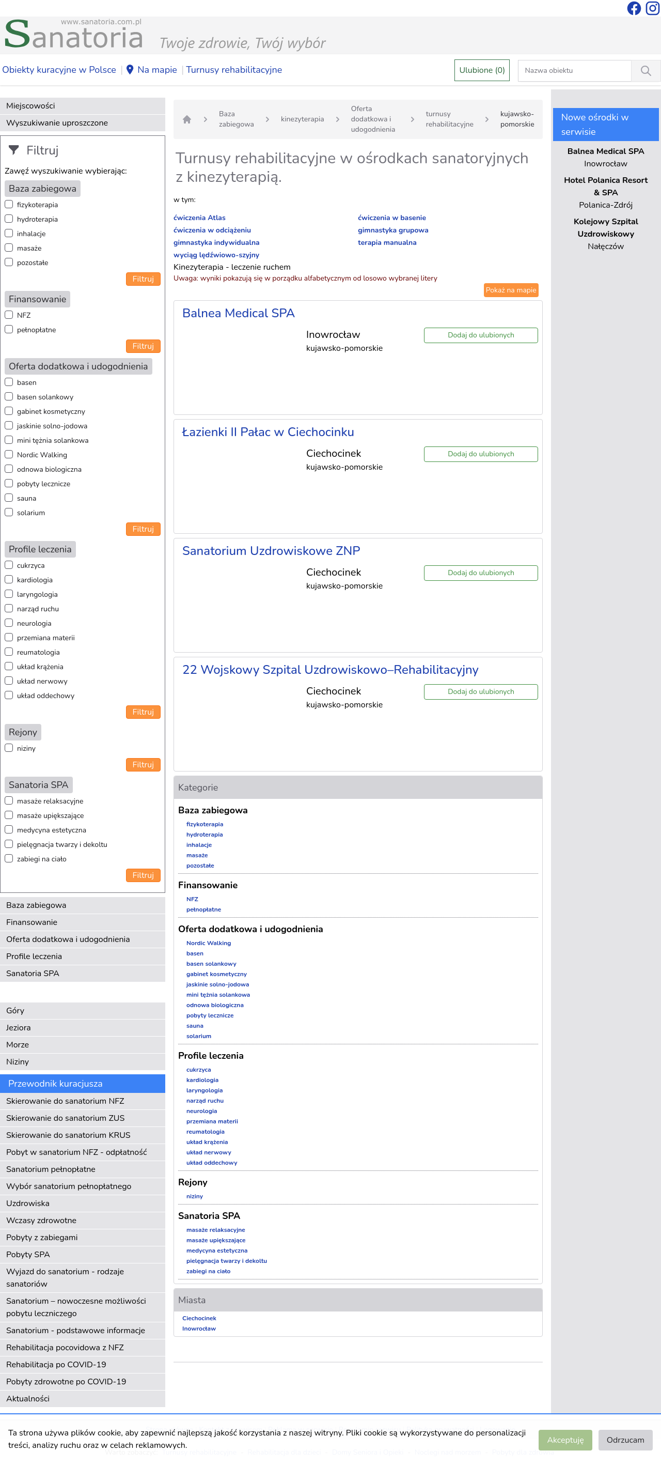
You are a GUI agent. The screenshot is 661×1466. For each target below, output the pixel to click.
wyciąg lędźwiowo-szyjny (216, 255)
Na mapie (151, 70)
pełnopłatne (36, 330)
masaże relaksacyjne (50, 801)
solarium (31, 513)
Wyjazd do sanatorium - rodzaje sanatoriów (65, 1278)
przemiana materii (46, 638)
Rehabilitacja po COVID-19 (56, 1364)
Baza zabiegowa (36, 905)
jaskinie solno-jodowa (52, 426)
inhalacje (31, 234)
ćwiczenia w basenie (392, 218)
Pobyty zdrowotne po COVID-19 (66, 1381)
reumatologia (38, 652)
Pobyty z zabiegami (41, 1237)
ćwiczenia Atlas (200, 218)
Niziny (17, 1062)
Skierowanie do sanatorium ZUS (65, 1118)
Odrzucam (625, 1440)
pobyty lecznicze (43, 484)
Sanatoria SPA (32, 973)
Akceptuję (565, 1440)
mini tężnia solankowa (53, 440)
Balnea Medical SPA (238, 313)
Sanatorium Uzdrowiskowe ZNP (271, 551)
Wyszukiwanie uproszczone (57, 123)
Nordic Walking (42, 455)
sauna (26, 498)
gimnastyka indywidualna (217, 243)
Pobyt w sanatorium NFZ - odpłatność (76, 1152)
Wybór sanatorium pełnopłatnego (68, 1186)
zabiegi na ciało (42, 859)
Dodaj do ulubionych (481, 335)
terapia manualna (387, 243)
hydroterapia (37, 219)
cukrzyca (31, 565)
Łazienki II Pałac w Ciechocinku (268, 432)
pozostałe (33, 263)
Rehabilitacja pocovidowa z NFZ (65, 1347)
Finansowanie (31, 922)
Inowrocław (199, 1328)
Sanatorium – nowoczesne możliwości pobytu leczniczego (76, 1307)
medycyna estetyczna (51, 830)
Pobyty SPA (28, 1254)
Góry (15, 1010)
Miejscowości (30, 106)
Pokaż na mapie (511, 290)
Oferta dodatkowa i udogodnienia (68, 939)
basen (27, 383)
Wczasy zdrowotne (41, 1220)
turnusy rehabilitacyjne (450, 119)
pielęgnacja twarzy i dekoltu (62, 845)
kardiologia (35, 580)
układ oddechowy (45, 696)
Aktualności (28, 1399)
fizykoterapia (37, 205)
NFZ (23, 315)
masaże (29, 248)
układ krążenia (40, 667)
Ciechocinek (199, 1318)
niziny (26, 748)
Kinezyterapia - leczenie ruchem (232, 267)
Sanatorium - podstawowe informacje (75, 1330)
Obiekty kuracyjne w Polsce (59, 70)
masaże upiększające (50, 816)
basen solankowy (45, 397)
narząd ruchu (38, 609)
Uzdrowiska (28, 1203)
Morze (17, 1045)
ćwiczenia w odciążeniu (212, 230)
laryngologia (37, 594)
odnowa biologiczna (49, 469)
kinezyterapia (302, 119)
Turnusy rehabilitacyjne (234, 70)
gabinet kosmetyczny (51, 411)
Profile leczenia (34, 956)
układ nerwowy (42, 681)
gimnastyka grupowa (393, 230)
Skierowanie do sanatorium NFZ (65, 1101)
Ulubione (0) (482, 70)
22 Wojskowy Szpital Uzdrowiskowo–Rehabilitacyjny (330, 669)
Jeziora (18, 1027)
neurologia (34, 623)
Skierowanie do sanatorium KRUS (68, 1135)
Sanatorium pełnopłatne (51, 1169)
